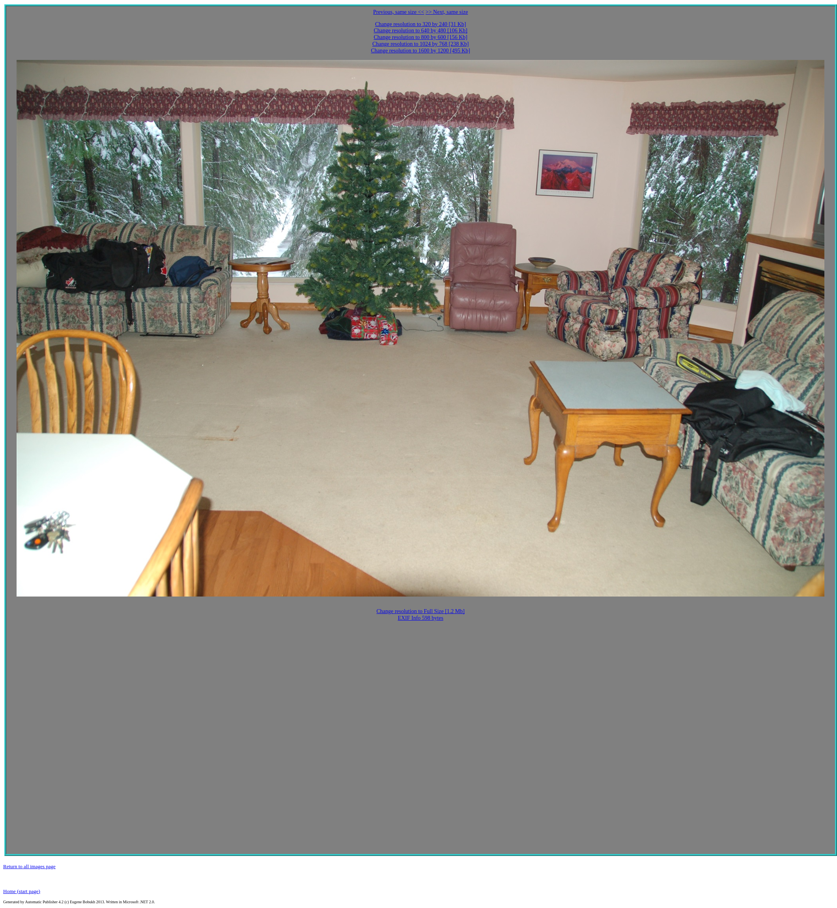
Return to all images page (29, 866)
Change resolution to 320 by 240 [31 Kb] (420, 24)
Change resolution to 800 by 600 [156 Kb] (420, 37)
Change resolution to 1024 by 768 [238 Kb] (420, 44)
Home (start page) (21, 891)
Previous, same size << (398, 12)
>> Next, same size (447, 12)
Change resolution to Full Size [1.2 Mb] (420, 611)
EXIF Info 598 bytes (420, 618)
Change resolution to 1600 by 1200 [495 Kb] (420, 51)
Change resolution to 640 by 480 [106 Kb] (420, 31)
